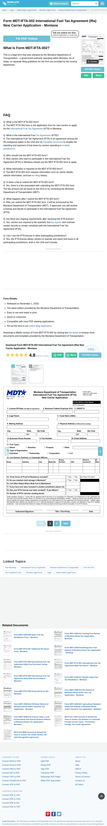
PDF (86, 75)
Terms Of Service (82, 777)
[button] (100, 451)
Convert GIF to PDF (11, 773)
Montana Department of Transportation (64, 568)
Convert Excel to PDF (11, 765)
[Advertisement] (41, 89)
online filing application (40, 326)
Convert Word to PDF (11, 761)
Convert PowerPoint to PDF (14, 780)
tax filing (36, 175)
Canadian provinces (53, 142)
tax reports (56, 222)
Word (98, 75)
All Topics (79, 784)
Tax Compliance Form (13, 573)
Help (77, 765)
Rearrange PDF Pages (51, 777)
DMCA (78, 769)
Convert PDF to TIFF (11, 807)
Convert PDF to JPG (11, 795)
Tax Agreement (43, 135)
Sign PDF (45, 769)
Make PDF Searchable (50, 780)
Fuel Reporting (10, 568)
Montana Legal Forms (34, 573)
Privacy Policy (81, 773)
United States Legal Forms (66, 573)
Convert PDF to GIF (11, 803)
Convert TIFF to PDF (11, 777)
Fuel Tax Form (89, 568)
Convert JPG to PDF (11, 784)
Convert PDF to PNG (11, 799)
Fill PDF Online (27, 38)
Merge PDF (46, 765)
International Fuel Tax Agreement (26, 128)
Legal (49, 573)
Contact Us (80, 780)
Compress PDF (47, 773)
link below (73, 332)
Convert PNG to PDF (11, 769)
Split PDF (45, 761)
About (77, 761)
